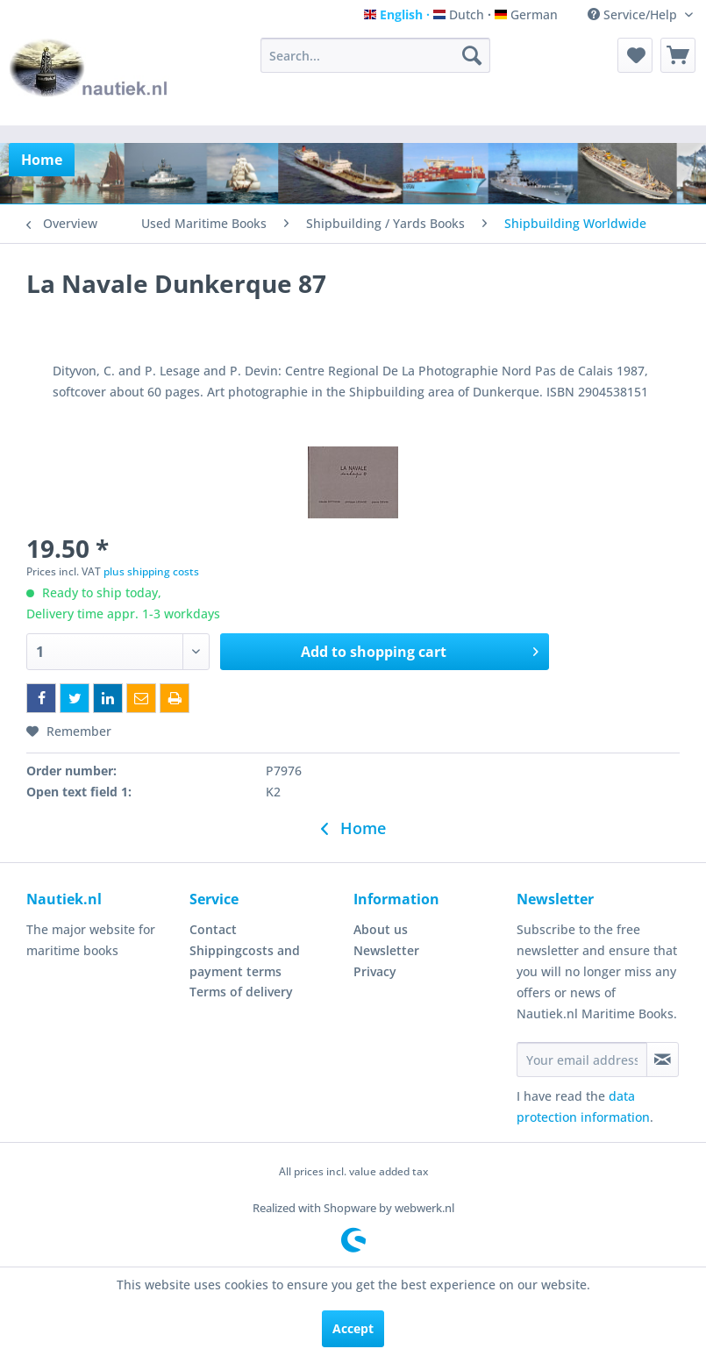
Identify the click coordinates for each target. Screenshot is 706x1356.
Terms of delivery (241, 991)
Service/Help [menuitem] (634, 14)
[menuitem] (375, 55)
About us (380, 929)
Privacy (374, 971)
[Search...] (375, 55)
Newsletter (386, 950)
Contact (213, 929)
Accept (353, 1328)
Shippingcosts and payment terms (244, 961)
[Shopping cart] (677, 55)
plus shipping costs (151, 571)
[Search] (471, 55)
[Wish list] (635, 55)
